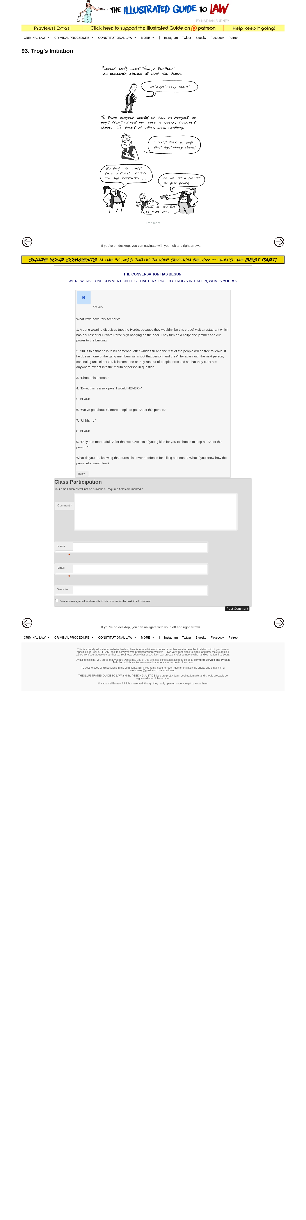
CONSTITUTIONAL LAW (117, 37)
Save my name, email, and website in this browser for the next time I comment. (105, 601)
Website (62, 589)
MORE (148, 37)
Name (63, 548)
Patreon (234, 37)
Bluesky (201, 37)
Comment (64, 505)
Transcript (153, 223)
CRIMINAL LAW (37, 37)
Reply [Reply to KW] (82, 473)
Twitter (186, 37)
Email (63, 569)
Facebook (217, 37)
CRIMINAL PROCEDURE (74, 37)
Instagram (171, 37)
